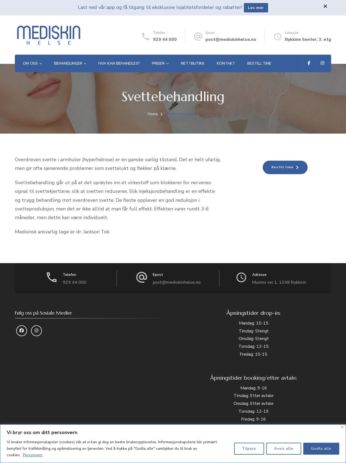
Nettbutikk (193, 63)
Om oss (30, 63)
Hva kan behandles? (119, 63)
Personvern (32, 455)
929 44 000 (165, 39)
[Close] (342, 427)
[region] (173, 443)
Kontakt (226, 63)
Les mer (256, 7)
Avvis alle (283, 448)
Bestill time (259, 63)
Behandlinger (68, 63)
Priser (158, 63)
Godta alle (321, 448)
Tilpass (249, 448)
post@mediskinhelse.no (230, 39)
